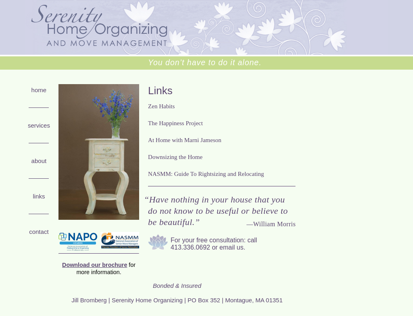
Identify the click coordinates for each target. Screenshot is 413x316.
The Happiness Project (175, 123)
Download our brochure (94, 265)
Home (39, 90)
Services (39, 125)
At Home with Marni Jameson (184, 140)
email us (231, 247)
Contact (38, 231)
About (39, 160)
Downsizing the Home (175, 157)
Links (39, 196)
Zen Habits (161, 106)
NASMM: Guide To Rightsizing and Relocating (206, 174)
